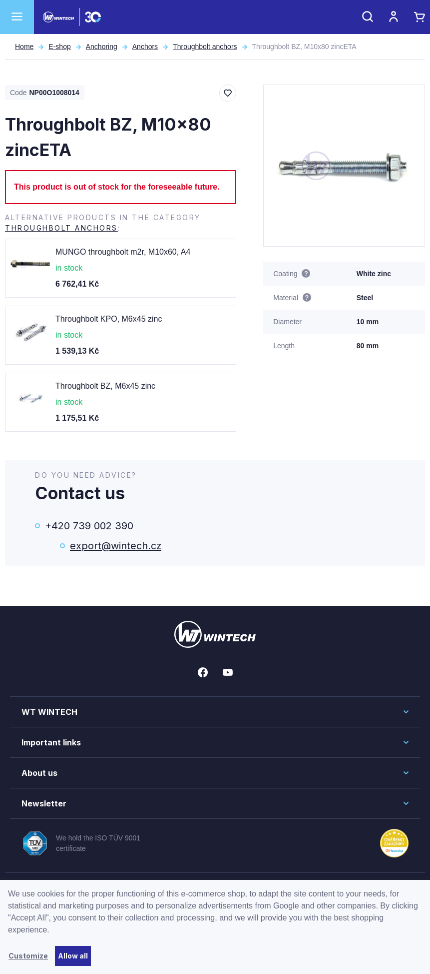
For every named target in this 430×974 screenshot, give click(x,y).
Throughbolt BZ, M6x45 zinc (105, 386)
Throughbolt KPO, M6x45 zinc (108, 319)
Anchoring (101, 47)
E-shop (59, 47)
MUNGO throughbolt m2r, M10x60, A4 (122, 252)
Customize (28, 955)
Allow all (73, 955)
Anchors (145, 47)
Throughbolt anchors (205, 47)
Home (24, 47)
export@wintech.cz (115, 546)
